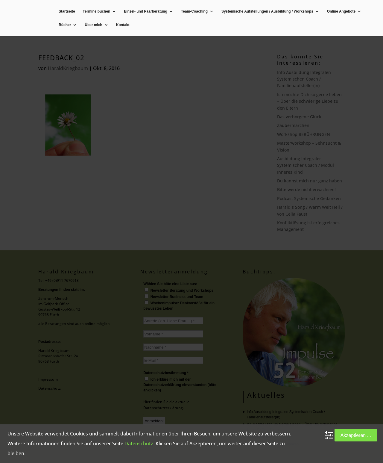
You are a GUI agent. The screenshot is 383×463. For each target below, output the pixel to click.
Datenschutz (138, 443)
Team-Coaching (194, 11)
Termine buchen (96, 11)
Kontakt (123, 25)
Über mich (93, 25)
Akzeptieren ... (356, 435)
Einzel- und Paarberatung (145, 11)
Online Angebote (341, 11)
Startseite (67, 11)
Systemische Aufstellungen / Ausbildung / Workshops (267, 11)
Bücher (65, 25)
